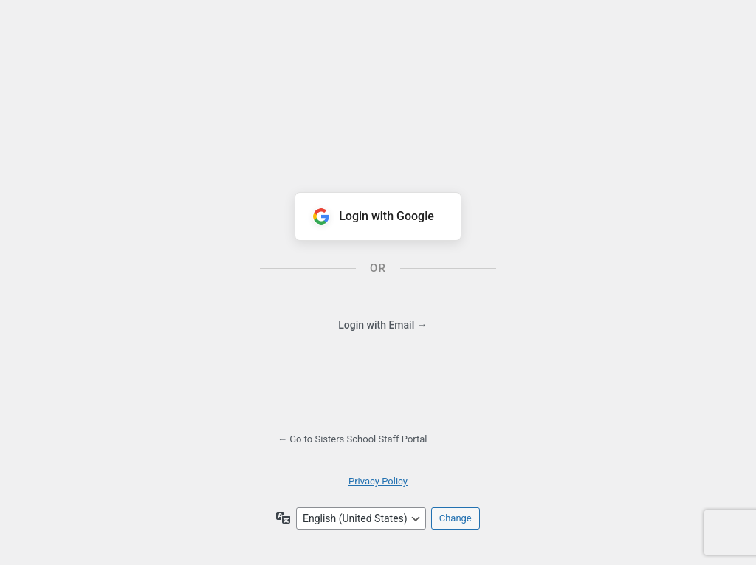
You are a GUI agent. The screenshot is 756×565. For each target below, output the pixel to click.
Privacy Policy (378, 481)
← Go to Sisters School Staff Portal (352, 439)
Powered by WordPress (378, 85)
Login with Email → (382, 325)
